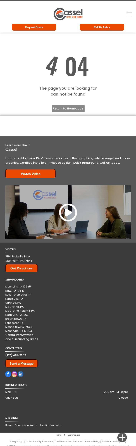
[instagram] (14, 374)
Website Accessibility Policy (114, 441)
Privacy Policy (16, 441)
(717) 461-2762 (15, 355)
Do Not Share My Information (39, 441)
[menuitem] (10, 425)
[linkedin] (20, 374)
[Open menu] (129, 14)
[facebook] (8, 374)
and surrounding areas (21, 339)
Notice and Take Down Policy (86, 441)
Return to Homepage (68, 108)
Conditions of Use (63, 441)
